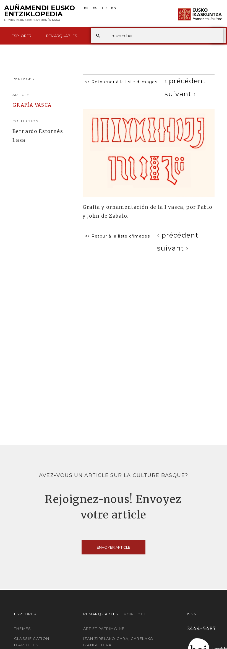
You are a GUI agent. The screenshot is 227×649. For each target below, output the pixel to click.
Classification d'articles (31, 641)
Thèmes (22, 628)
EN (113, 7)
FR (104, 7)
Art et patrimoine (104, 628)
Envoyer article (113, 547)
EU (95, 7)
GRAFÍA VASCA (31, 105)
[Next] (180, 93)
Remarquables (61, 35)
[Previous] (185, 80)
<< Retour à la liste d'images (117, 236)
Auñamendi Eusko (39, 13)
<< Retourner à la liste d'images (121, 81)
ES (86, 7)
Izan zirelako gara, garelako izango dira (118, 641)
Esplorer (21, 35)
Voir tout (135, 614)
